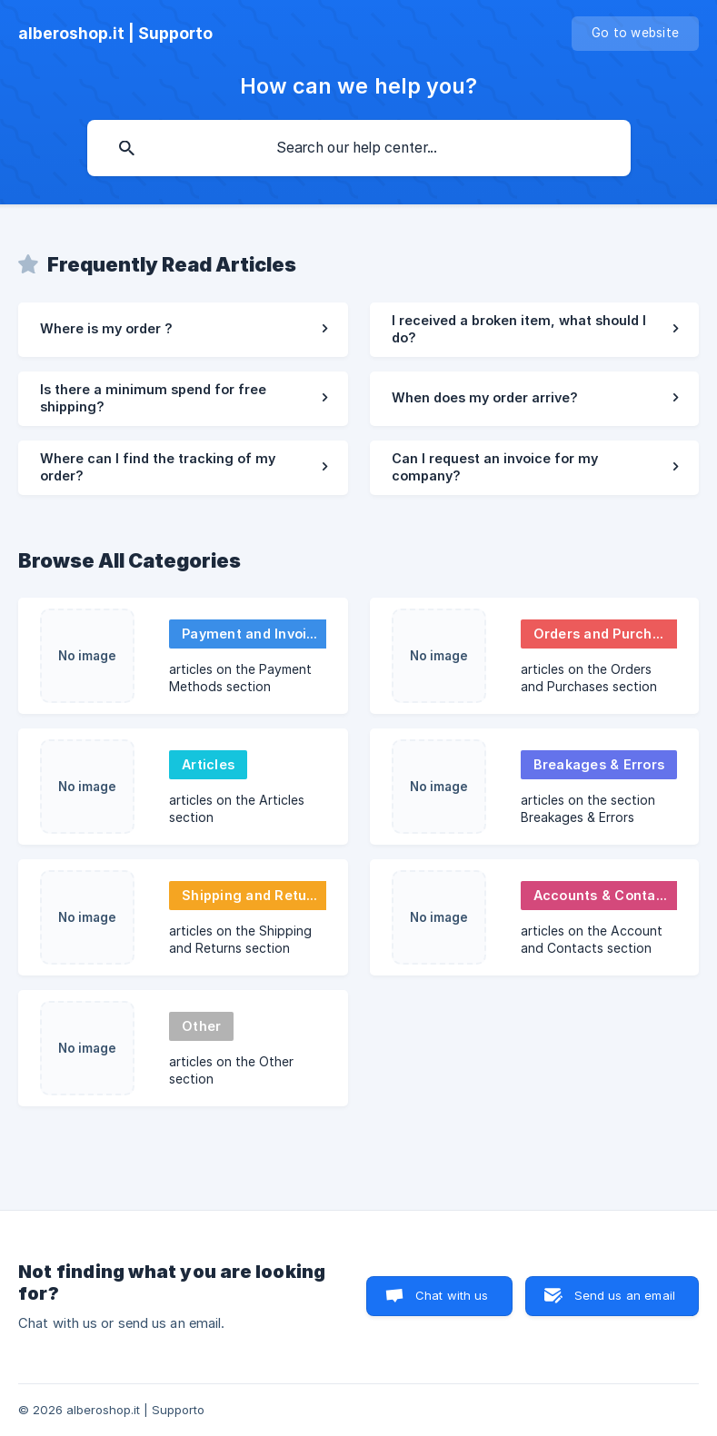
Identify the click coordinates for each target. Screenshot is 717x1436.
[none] (115, 33)
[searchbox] (359, 148)
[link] (183, 329)
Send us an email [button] (624, 1295)
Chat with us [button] (452, 1295)
